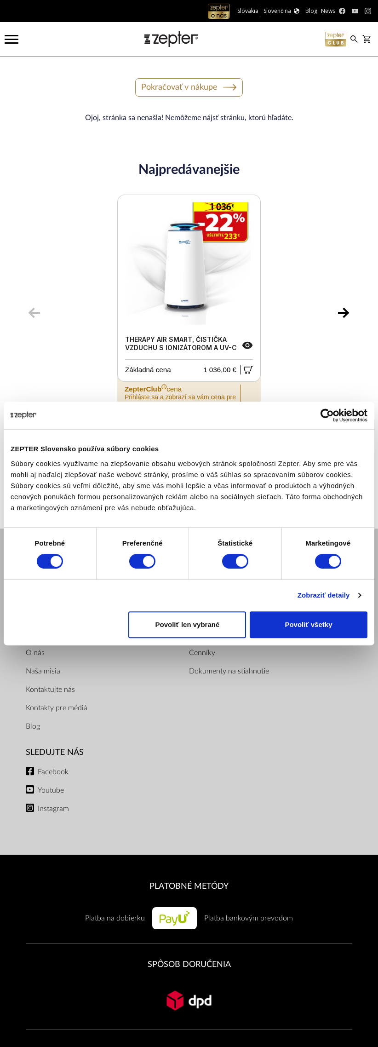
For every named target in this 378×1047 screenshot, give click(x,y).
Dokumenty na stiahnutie (229, 671)
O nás (35, 652)
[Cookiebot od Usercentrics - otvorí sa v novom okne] (327, 415)
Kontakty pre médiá (56, 708)
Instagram (53, 808)
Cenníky (202, 652)
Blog (33, 726)
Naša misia (43, 671)
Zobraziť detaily (324, 595)
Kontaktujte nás (50, 689)
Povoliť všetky (308, 624)
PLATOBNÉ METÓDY (189, 886)
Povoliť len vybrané (187, 624)
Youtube (51, 790)
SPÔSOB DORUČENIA (189, 964)
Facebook (53, 772)
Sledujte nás (55, 752)
